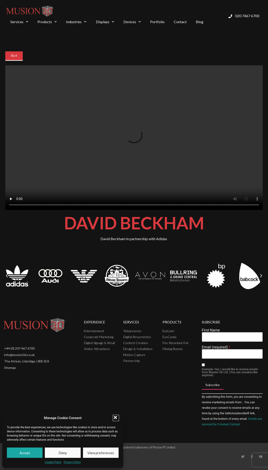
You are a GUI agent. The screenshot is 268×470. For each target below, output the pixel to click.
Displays (105, 21)
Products (47, 21)
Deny (63, 453)
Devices (132, 21)
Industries (76, 21)
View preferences (100, 453)
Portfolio (157, 21)
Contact (180, 21)
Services (19, 21)
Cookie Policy (53, 462)
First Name (211, 330)
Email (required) (216, 347)
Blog (199, 21)
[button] (116, 418)
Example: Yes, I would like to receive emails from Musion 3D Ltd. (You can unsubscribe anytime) (230, 372)
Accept (25, 453)
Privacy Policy (72, 462)
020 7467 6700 (247, 16)
